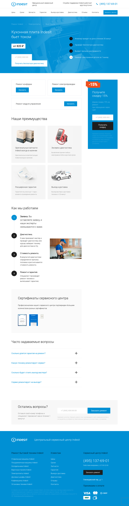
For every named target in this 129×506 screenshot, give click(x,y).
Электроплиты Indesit (20, 473)
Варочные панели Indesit (21, 470)
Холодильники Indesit (20, 466)
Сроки (22, 12)
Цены (13, 12)
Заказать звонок (110, 12)
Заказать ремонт (99, 410)
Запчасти (32, 12)
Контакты (95, 12)
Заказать (22, 90)
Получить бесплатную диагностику (29, 63)
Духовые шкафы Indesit (20, 477)
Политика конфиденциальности (23, 496)
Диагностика (72, 12)
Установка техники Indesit (21, 484)
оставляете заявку (30, 220)
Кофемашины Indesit (19, 481)
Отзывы (84, 12)
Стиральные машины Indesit (22, 459)
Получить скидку (102, 126)
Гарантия (43, 12)
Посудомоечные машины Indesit (24, 463)
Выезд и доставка (57, 12)
